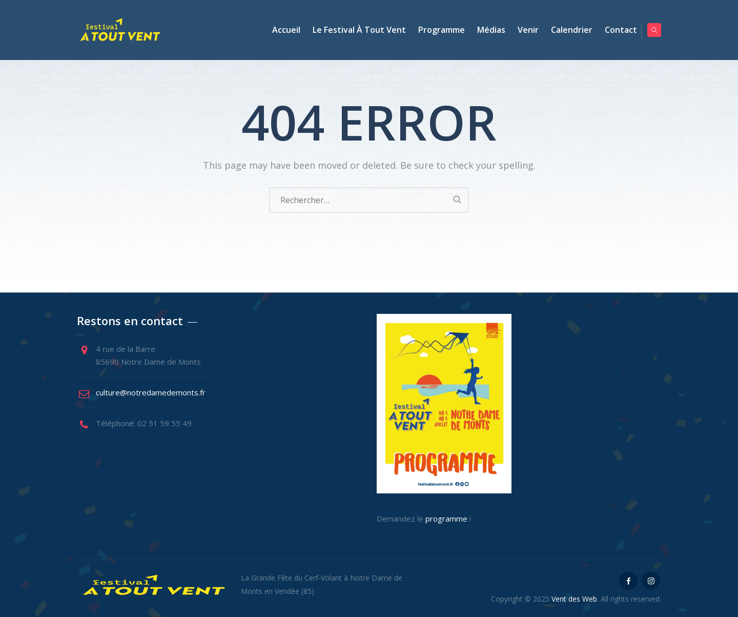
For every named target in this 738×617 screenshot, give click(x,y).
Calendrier (566, 29)
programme (446, 518)
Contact (616, 29)
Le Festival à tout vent (354, 29)
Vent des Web (574, 599)
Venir (523, 29)
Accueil (281, 29)
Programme (436, 29)
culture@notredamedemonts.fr (151, 392)
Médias (486, 29)
